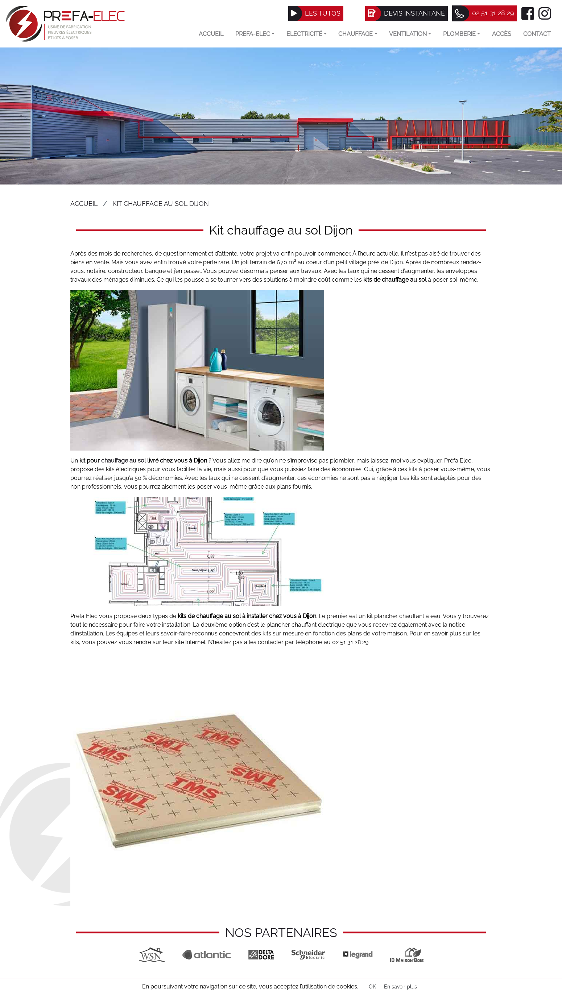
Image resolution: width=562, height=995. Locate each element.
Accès (501, 33)
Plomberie (461, 33)
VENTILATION (410, 33)
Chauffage (357, 33)
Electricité (306, 33)
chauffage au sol (123, 460)
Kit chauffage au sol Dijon (160, 203)
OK (372, 987)
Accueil (211, 33)
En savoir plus (400, 987)
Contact (537, 33)
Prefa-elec (254, 33)
